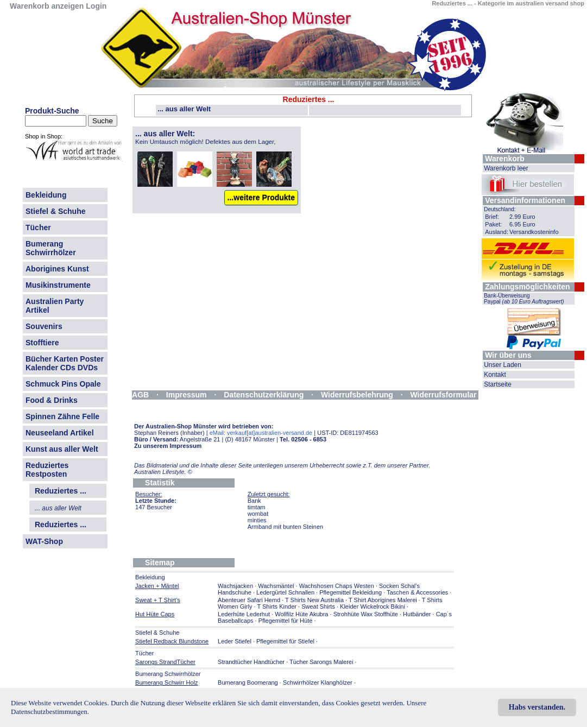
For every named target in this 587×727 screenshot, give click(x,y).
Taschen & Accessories (417, 592)
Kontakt (495, 374)
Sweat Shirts (318, 606)
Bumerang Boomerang (248, 682)
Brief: (492, 216)
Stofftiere (42, 342)
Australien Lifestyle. (163, 472)
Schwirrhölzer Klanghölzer (317, 682)
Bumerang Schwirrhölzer (51, 248)
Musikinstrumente (58, 285)
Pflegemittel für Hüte (285, 620)
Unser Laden (502, 365)
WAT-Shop (44, 541)
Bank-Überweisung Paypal (524, 299)
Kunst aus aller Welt (62, 449)
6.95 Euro (522, 224)
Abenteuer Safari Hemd (249, 600)
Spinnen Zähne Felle (62, 416)
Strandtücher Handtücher (251, 662)
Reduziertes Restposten (47, 469)
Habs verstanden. (537, 707)
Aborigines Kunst (57, 268)
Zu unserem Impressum (167, 445)
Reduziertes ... (60, 524)
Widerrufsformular (444, 394)
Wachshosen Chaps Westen (336, 586)
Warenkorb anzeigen (47, 6)
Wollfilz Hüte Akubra (301, 614)
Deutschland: (499, 209)
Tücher (38, 227)
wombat (258, 513)
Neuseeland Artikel (60, 432)
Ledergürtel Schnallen (285, 592)
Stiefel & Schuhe (55, 211)
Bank (254, 500)
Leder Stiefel (235, 641)
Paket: (493, 224)
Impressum (186, 394)
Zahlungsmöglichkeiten (527, 286)
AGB (140, 394)
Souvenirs (44, 326)
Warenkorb (505, 158)
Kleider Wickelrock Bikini (372, 606)
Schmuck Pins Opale (63, 384)
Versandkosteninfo (534, 232)
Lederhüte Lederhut (244, 614)
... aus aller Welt (184, 109)
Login (96, 6)
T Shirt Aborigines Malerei (383, 600)
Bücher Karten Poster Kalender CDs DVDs (65, 363)
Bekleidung (46, 195)
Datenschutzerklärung (264, 394)
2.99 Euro (522, 216)
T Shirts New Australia (314, 600)
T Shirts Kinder (276, 606)
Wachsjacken (235, 586)
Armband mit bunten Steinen (285, 526)
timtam (257, 507)
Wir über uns (508, 355)
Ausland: (496, 232)
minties (257, 520)
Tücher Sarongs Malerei (321, 662)
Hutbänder (417, 614)
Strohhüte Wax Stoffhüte (365, 614)
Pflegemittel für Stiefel (285, 641)
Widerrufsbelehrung (357, 394)
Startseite (498, 384)
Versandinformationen (525, 200)
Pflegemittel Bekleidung (350, 592)
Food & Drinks (52, 400)
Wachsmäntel (276, 586)
